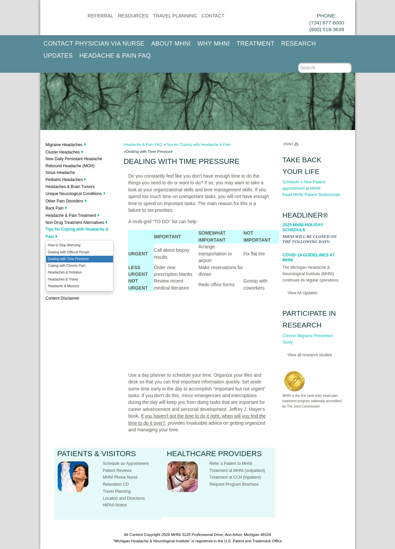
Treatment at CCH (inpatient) (235, 477)
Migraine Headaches (64, 144)
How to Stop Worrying (64, 245)
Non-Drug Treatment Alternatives (75, 222)
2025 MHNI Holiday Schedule (303, 227)
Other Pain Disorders (64, 201)
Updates (58, 55)
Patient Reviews (117, 470)
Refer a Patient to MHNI (230, 463)
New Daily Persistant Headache (74, 159)
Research (298, 43)
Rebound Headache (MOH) (70, 166)
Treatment (256, 43)
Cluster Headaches (63, 152)
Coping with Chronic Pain (67, 265)
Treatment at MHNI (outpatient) (237, 470)
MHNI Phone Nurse (120, 477)
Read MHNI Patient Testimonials (312, 194)
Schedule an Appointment (126, 463)
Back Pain (55, 208)
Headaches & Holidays (65, 272)
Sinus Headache (60, 172)
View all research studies (310, 355)
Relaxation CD (116, 484)
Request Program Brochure (233, 484)
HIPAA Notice (115, 505)
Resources (133, 15)
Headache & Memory (64, 286)
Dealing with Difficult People (69, 252)
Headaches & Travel (63, 279)
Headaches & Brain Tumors (70, 186)
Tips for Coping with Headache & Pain (77, 233)
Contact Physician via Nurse (94, 43)
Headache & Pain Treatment (71, 215)
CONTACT (213, 15)
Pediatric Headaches (64, 179)
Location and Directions (124, 498)
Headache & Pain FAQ (115, 55)
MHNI (176, 535)
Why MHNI (213, 43)
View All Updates (303, 293)
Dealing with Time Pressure (68, 259)
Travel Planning (175, 15)
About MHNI (171, 43)
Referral (100, 15)
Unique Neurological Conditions (74, 193)
